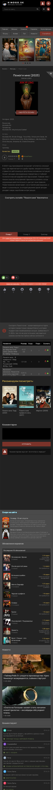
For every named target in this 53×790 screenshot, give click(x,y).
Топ (24, 34)
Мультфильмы (46, 29)
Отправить (26, 444)
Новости (34, 34)
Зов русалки (10, 778)
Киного (4, 69)
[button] (23, 63)
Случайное (46, 34)
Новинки (24, 29)
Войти (42, 3)
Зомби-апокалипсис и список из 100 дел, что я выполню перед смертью (26, 766)
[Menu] (48, 3)
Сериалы (34, 29)
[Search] (37, 9)
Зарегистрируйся (12, 284)
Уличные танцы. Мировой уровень (19, 739)
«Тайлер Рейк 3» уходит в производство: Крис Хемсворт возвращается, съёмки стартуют (26, 677)
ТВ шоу (5, 34)
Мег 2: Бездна (10, 753)
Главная (5, 29)
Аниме (15, 34)
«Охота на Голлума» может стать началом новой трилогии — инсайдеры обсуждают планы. (24, 710)
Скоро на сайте (9, 512)
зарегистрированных (14, 238)
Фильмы (14, 29)
